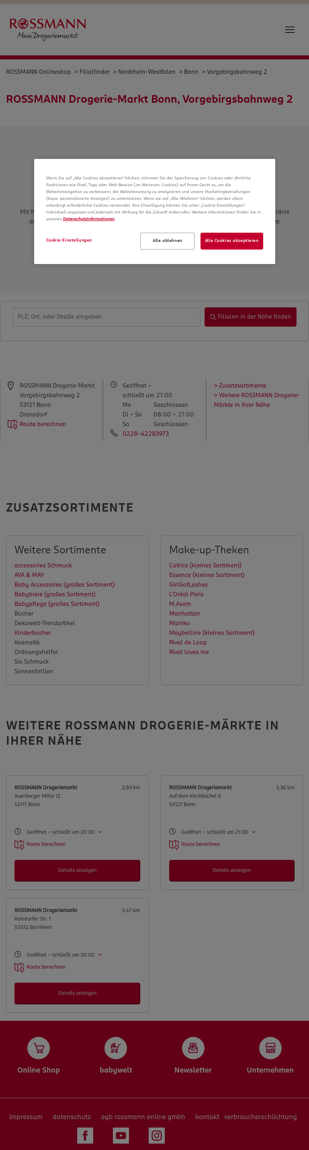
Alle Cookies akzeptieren (232, 241)
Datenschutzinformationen (89, 219)
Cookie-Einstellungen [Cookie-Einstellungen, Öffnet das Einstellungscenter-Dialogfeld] (69, 240)
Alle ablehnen (167, 241)
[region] (154, 211)
